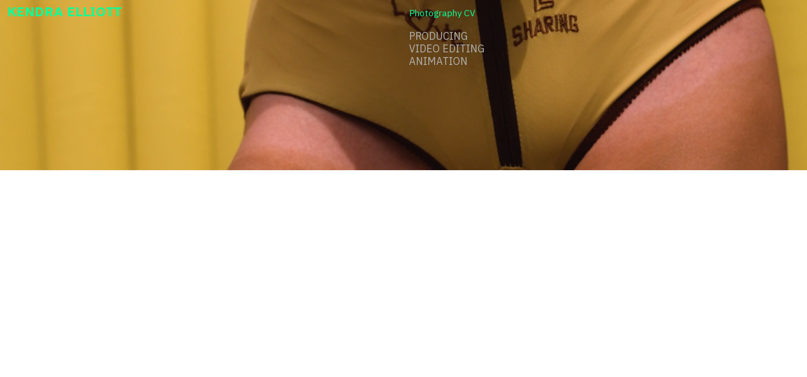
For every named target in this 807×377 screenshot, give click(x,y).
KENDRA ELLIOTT (64, 11)
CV (469, 13)
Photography (435, 13)
